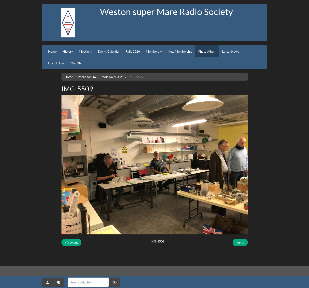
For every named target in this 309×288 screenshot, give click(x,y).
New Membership (180, 51)
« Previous (71, 242)
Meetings (85, 51)
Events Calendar (109, 51)
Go (115, 282)
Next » (240, 242)
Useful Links (56, 63)
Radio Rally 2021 (112, 77)
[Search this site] (88, 282)
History (67, 51)
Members (154, 51)
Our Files (77, 63)
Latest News (230, 51)
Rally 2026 (133, 51)
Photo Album (207, 51)
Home (52, 51)
